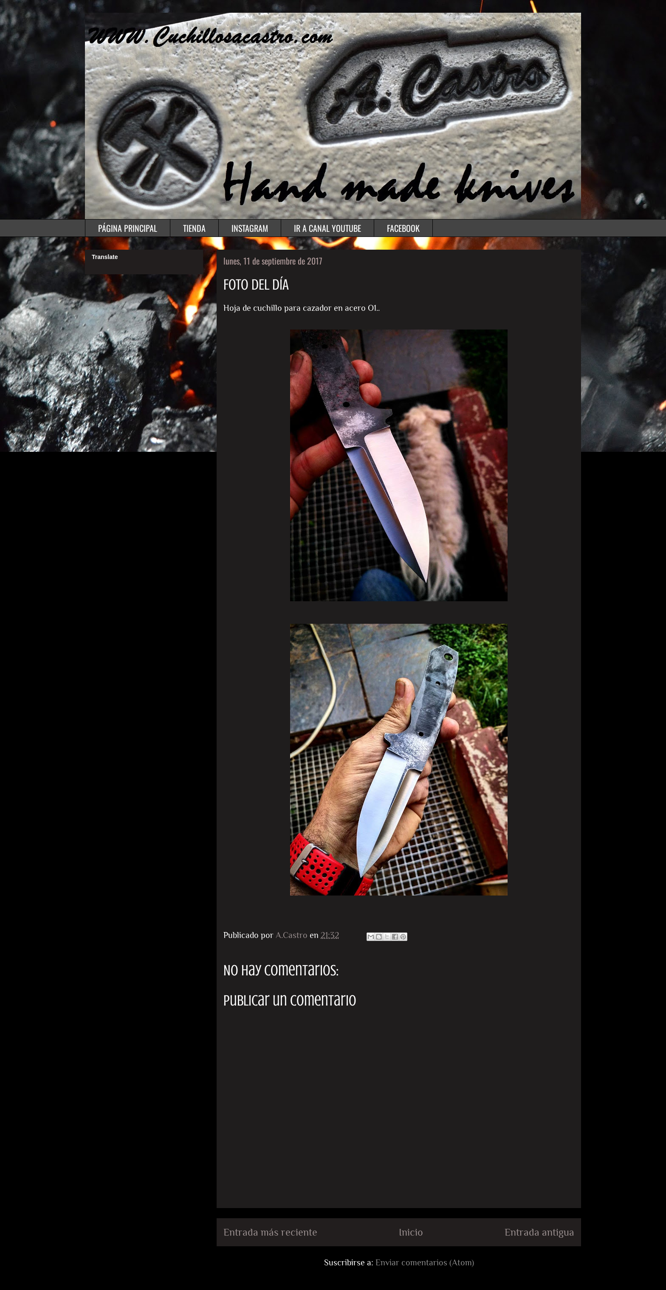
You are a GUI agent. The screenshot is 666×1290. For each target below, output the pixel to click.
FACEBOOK (403, 228)
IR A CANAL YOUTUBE (327, 228)
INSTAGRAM (249, 228)
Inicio (411, 1232)
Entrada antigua (539, 1232)
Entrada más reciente (270, 1232)
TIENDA (194, 228)
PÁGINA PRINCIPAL (127, 228)
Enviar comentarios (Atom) (424, 1262)
